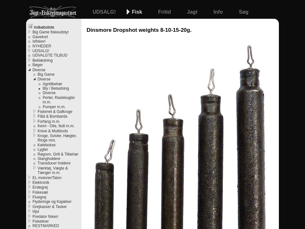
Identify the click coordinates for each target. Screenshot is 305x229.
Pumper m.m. (54, 107)
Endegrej (40, 187)
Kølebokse (47, 145)
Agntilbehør (52, 84)
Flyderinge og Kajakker (52, 201)
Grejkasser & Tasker (49, 207)
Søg (243, 12)
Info (219, 12)
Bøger (37, 65)
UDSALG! (105, 12)
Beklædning (42, 60)
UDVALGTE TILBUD (49, 55)
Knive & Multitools (53, 131)
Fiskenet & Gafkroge (55, 111)
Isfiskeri (39, 41)
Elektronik (40, 182)
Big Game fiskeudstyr (50, 32)
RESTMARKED (45, 226)
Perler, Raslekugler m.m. (59, 99)
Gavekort (40, 37)
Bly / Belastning (56, 88)
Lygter (43, 149)
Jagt (193, 12)
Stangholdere (49, 158)
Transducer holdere (54, 163)
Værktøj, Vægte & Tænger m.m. (53, 170)
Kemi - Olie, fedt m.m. (56, 126)
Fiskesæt (40, 192)
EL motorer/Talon (46, 178)
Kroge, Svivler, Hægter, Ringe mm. (57, 138)
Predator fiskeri (45, 216)
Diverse (39, 70)
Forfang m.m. (49, 121)
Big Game (46, 74)
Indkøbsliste (41, 27)
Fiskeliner (40, 221)
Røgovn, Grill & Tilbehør (58, 154)
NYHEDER (41, 46)
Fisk (137, 12)
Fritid (165, 12)
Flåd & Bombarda (52, 116)
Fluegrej (39, 197)
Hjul (35, 211)
